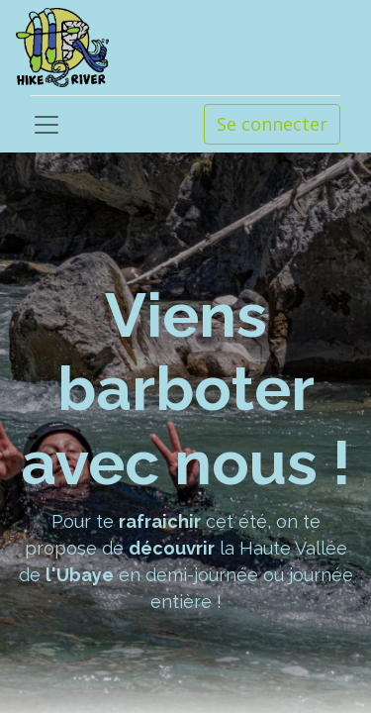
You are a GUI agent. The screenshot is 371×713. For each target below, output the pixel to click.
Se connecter (272, 124)
